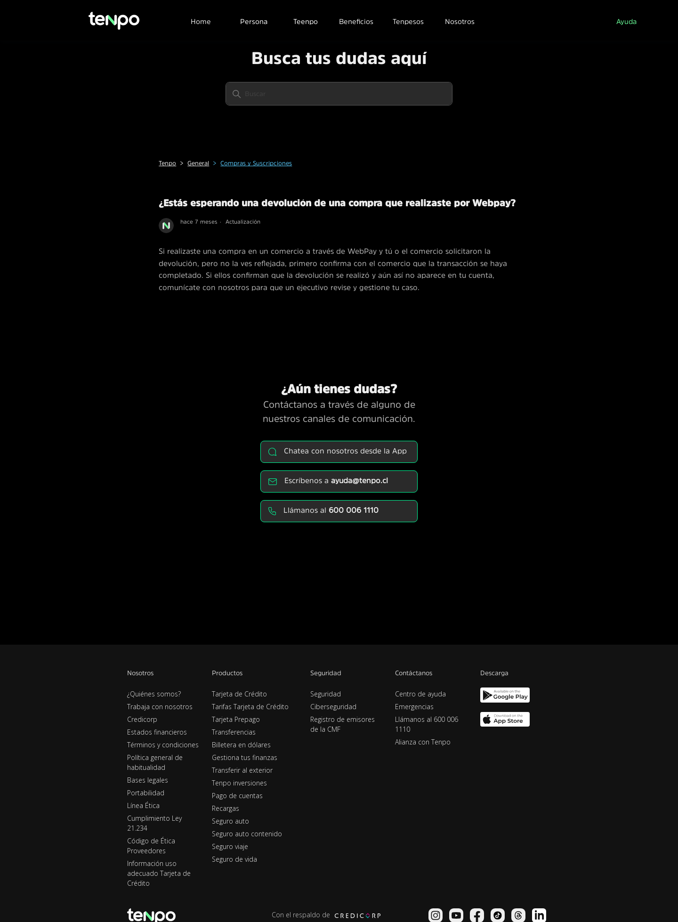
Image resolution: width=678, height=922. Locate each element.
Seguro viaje (230, 846)
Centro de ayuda (420, 693)
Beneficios (356, 21)
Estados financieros (157, 732)
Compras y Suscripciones (256, 163)
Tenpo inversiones (239, 782)
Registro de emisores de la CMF (342, 724)
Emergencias (414, 706)
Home (201, 21)
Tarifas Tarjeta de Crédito (250, 706)
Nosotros (460, 21)
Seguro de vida (234, 859)
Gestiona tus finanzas (244, 757)
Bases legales (147, 780)
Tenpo (167, 163)
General (198, 163)
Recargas (225, 808)
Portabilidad (145, 792)
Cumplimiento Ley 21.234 (154, 823)
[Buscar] (339, 93)
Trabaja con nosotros (160, 706)
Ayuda (626, 21)
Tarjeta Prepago (236, 719)
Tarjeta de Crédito (239, 693)
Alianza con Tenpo (423, 741)
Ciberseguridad (333, 706)
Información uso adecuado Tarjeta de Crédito (159, 873)
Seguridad (325, 693)
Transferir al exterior (242, 770)
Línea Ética (143, 805)
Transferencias (234, 732)
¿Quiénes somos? (154, 693)
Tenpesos (408, 21)
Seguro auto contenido (247, 833)
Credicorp (142, 719)
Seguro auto (230, 821)
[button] (253, 20)
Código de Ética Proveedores (151, 845)
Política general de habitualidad (155, 762)
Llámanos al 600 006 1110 (426, 724)
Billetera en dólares (241, 744)
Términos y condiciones (163, 744)
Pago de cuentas (237, 795)
